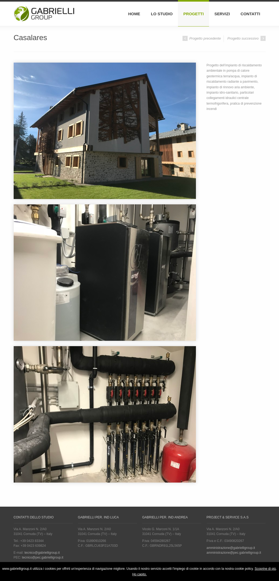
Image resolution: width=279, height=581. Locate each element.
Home (134, 14)
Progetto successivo (247, 38)
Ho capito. (139, 574)
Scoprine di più (265, 569)
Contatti (250, 14)
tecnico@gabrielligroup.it (42, 553)
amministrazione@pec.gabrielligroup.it (234, 553)
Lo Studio (162, 14)
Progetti (193, 14)
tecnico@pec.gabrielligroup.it (42, 557)
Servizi (222, 14)
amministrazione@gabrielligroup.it (231, 548)
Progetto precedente (202, 38)
